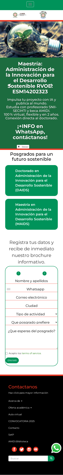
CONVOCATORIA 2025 (21, 421)
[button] (10, 85)
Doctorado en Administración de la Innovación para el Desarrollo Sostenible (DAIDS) (33, 180)
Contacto (13, 427)
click (16, 392)
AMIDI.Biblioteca (18, 441)
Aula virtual (15, 414)
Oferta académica (20, 407)
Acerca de (15, 400)
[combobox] (9, 289)
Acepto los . (23, 353)
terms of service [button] (31, 353)
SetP (11, 434)
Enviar (12, 360)
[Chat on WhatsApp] (56, 447)
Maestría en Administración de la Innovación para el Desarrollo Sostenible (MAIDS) (33, 214)
